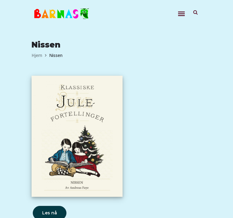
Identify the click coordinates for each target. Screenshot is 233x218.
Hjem (37, 55)
